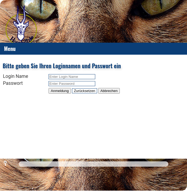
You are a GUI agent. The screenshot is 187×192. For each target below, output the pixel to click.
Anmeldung (60, 91)
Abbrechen (108, 91)
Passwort (13, 83)
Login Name (15, 76)
